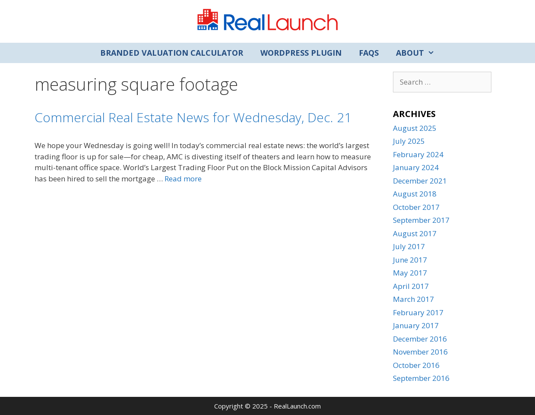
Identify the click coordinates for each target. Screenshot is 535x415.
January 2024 (416, 167)
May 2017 (410, 273)
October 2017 (416, 207)
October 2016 (416, 365)
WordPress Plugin (301, 53)
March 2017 (413, 299)
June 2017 (410, 260)
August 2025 (415, 128)
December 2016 (420, 339)
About (419, 53)
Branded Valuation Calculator (171, 53)
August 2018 (415, 194)
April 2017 (411, 286)
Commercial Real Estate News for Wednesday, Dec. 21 (193, 117)
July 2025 (409, 141)
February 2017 (418, 312)
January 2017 (416, 325)
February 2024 (418, 154)
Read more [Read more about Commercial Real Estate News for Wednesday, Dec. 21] (183, 179)
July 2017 (409, 246)
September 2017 (421, 220)
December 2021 (420, 181)
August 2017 (415, 233)
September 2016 (421, 378)
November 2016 (420, 352)
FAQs (369, 53)
